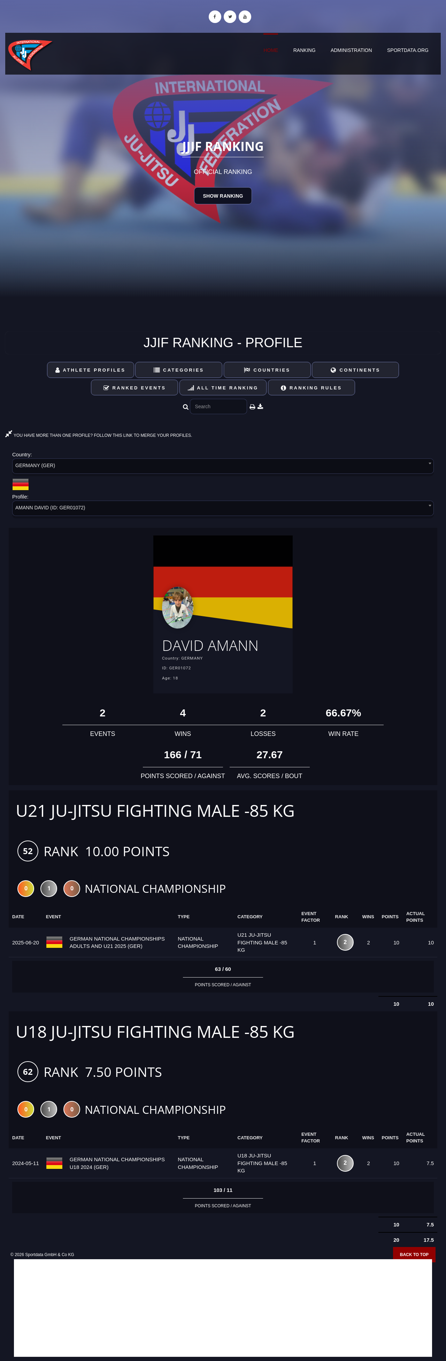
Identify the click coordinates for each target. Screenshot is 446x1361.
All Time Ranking (223, 387)
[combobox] (223, 467)
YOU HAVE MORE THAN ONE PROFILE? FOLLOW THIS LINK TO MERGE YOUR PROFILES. (98, 435)
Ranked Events (134, 387)
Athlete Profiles (90, 370)
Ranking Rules (311, 387)
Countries (267, 370)
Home (270, 50)
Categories (179, 370)
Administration (351, 50)
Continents (355, 370)
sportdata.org (408, 50)
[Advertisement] (223, 1310)
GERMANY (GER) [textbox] (35, 465)
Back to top (414, 1257)
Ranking (304, 50)
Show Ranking (223, 196)
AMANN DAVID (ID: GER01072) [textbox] (50, 507)
